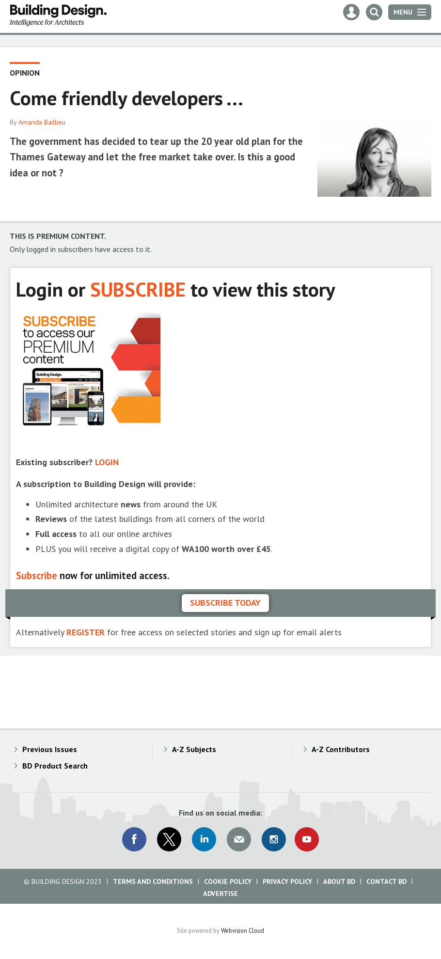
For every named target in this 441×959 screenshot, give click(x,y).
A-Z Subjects (194, 749)
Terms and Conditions (153, 881)
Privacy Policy (287, 881)
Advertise (220, 893)
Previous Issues (49, 749)
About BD (339, 881)
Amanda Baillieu (41, 122)
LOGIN (107, 462)
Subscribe (36, 575)
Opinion (25, 73)
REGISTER (85, 632)
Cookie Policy (228, 881)
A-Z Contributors (341, 749)
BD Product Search (55, 765)
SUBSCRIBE (138, 289)
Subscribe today (225, 602)
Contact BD (386, 881)
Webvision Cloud (242, 930)
